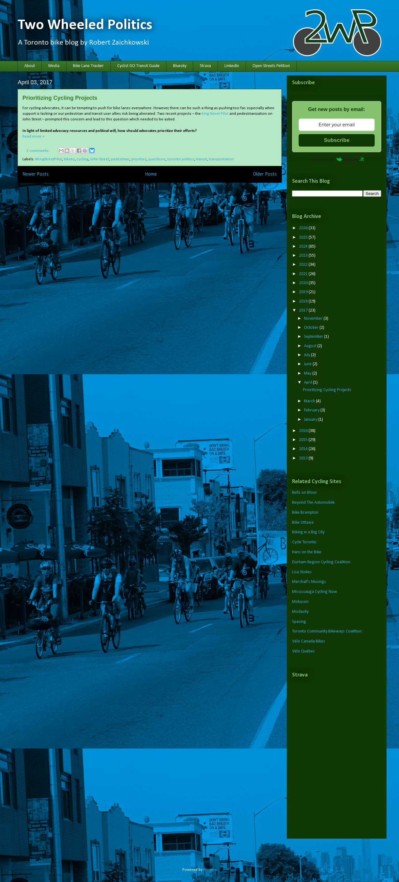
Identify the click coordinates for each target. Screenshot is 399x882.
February (312, 410)
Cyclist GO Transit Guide (138, 66)
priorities (139, 159)
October (312, 327)
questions (157, 159)
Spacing (299, 621)
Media (54, 66)
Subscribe (336, 140)
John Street (99, 159)
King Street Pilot (215, 114)
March (310, 401)
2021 (304, 274)
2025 (304, 237)
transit (201, 159)
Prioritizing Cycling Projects (59, 98)
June (308, 364)
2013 (304, 458)
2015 (304, 440)
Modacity (300, 611)
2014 (304, 449)
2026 (304, 228)
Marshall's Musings (309, 581)
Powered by (337, 159)
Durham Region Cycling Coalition (321, 562)
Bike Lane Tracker (88, 66)
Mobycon (300, 601)
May (308, 373)
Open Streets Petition (271, 66)
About (29, 66)
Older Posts (265, 174)
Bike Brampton (305, 512)
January (311, 419)
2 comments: (38, 151)
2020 (304, 283)
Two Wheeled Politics (84, 25)
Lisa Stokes (302, 572)
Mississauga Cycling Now (314, 591)
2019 (304, 292)
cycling (82, 159)
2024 (304, 246)
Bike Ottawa (303, 522)
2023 (304, 255)
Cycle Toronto (304, 542)
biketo (69, 159)
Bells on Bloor (304, 492)
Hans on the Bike (306, 552)
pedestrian (120, 159)
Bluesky (179, 66)
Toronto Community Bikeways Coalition (327, 631)
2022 (304, 264)
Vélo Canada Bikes (308, 641)
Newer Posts (35, 174)
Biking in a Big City (308, 532)
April (308, 382)
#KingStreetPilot (48, 159)
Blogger (210, 870)
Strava (205, 66)
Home (151, 174)
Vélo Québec (303, 651)
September (314, 336)
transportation (221, 159)
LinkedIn (231, 66)
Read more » (33, 136)
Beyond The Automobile (313, 502)
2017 (304, 310)
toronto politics (180, 159)
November (314, 318)
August (310, 346)
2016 (304, 431)
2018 (304, 301)
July (307, 355)
